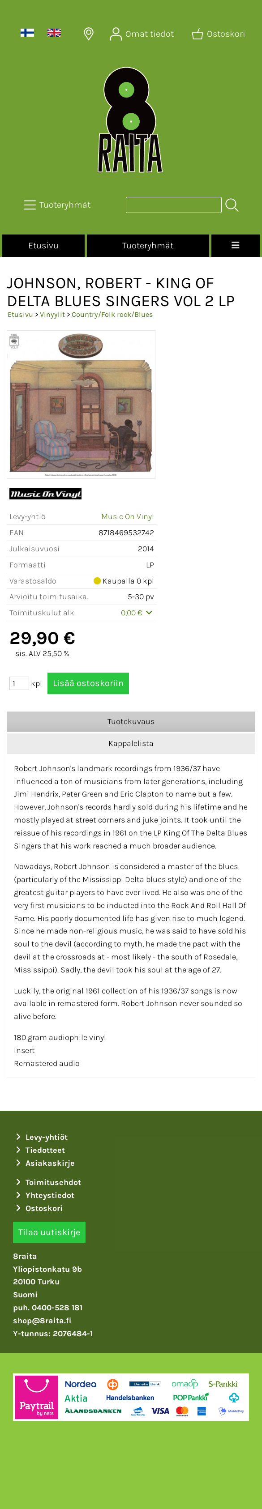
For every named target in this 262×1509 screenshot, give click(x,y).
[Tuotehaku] (174, 205)
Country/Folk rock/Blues (112, 314)
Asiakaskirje (44, 1163)
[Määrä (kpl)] (19, 683)
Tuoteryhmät (147, 245)
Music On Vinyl (127, 516)
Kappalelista (131, 743)
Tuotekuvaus (131, 721)
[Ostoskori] (219, 34)
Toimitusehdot (47, 1182)
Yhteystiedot (43, 1195)
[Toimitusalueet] (88, 34)
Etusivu (43, 245)
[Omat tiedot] (142, 34)
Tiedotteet (39, 1150)
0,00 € (138, 613)
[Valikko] (235, 245)
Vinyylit (52, 314)
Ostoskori (38, 1208)
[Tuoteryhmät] (58, 205)
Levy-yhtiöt (40, 1137)
